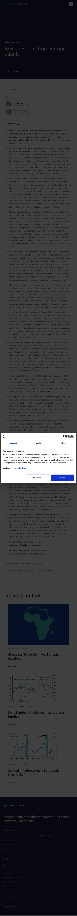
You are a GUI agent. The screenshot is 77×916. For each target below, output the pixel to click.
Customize (38, 478)
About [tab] (63, 443)
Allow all (62, 478)
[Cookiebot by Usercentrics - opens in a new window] (64, 436)
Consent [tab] (13, 443)
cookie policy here (18, 468)
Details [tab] (38, 443)
